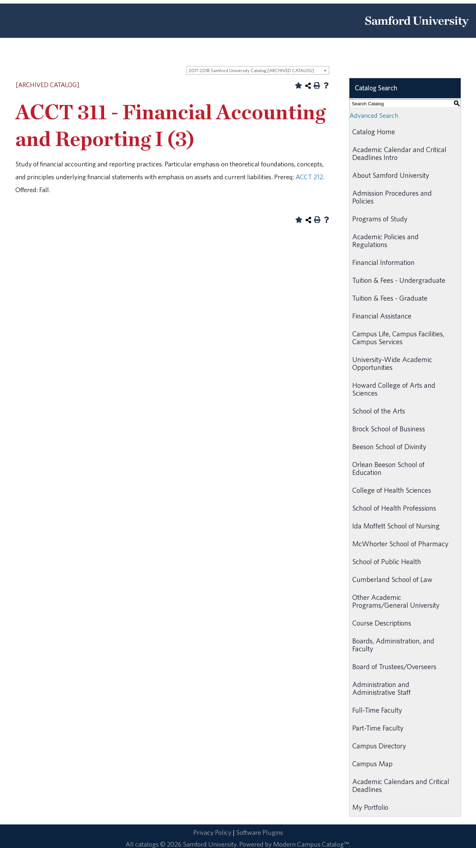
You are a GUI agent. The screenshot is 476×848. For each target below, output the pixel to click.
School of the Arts (378, 411)
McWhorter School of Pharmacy (400, 544)
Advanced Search (373, 115)
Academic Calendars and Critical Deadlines (400, 785)
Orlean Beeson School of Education (388, 468)
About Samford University (390, 175)
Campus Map (372, 763)
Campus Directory (379, 746)
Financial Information (383, 262)
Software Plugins (259, 832)
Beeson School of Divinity (389, 446)
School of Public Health (386, 561)
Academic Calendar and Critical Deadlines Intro (399, 153)
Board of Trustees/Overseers (394, 666)
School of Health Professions (394, 508)
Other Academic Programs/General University (396, 601)
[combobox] (257, 70)
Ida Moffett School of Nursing (396, 526)
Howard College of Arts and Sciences (393, 389)
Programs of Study (380, 219)
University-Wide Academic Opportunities (392, 363)
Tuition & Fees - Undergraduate (398, 280)
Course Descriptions (381, 623)
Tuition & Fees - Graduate (390, 298)
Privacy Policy (212, 832)
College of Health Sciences (391, 490)
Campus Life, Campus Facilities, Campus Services (398, 338)
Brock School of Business (388, 429)
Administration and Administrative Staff (381, 688)
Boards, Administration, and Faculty (393, 645)
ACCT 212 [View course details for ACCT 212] (309, 177)
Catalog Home (373, 131)
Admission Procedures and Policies (392, 197)
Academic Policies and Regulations (385, 240)
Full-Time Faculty (377, 710)
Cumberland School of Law (392, 579)
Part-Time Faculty (378, 728)
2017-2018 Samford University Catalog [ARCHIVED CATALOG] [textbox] (251, 70)
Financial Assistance (381, 316)
